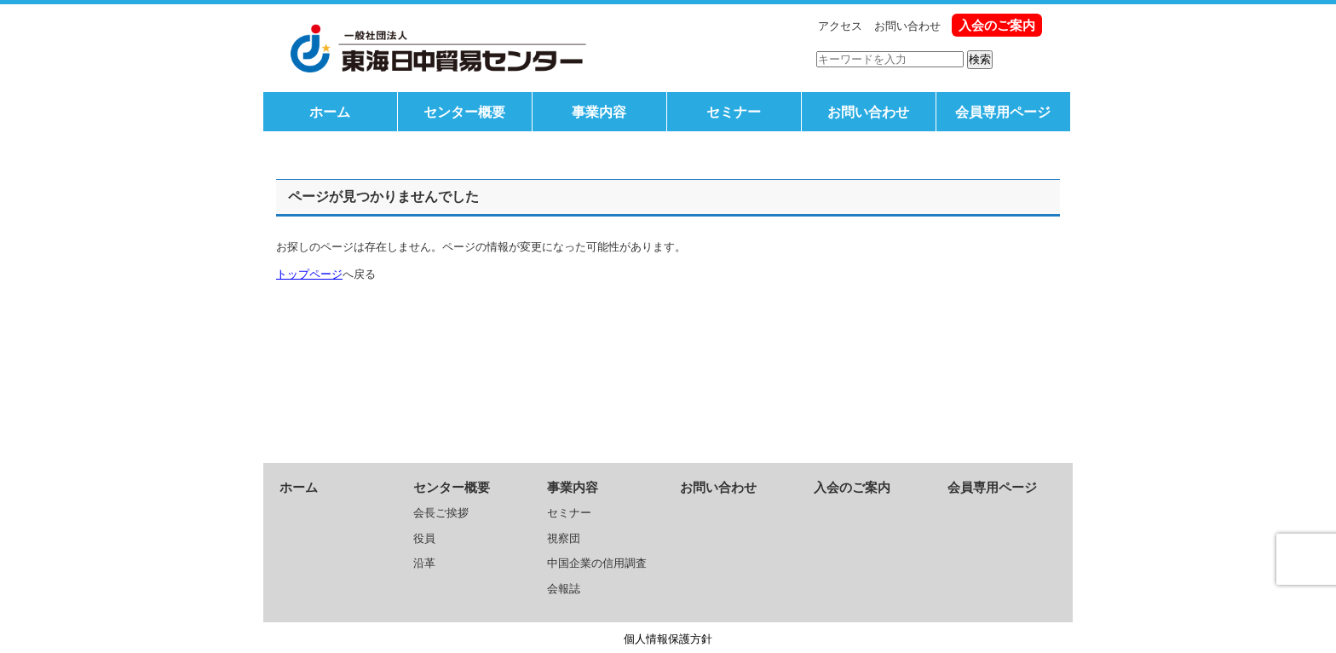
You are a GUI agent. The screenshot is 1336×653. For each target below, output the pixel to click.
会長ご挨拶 (441, 512)
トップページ (309, 274)
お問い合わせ (907, 26)
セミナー (733, 112)
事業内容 (599, 112)
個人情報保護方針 (668, 639)
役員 (424, 538)
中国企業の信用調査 (597, 563)
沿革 (424, 563)
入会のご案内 (997, 25)
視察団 (563, 538)
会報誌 (563, 588)
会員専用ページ (1003, 112)
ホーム (329, 112)
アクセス (840, 26)
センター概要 (464, 112)
